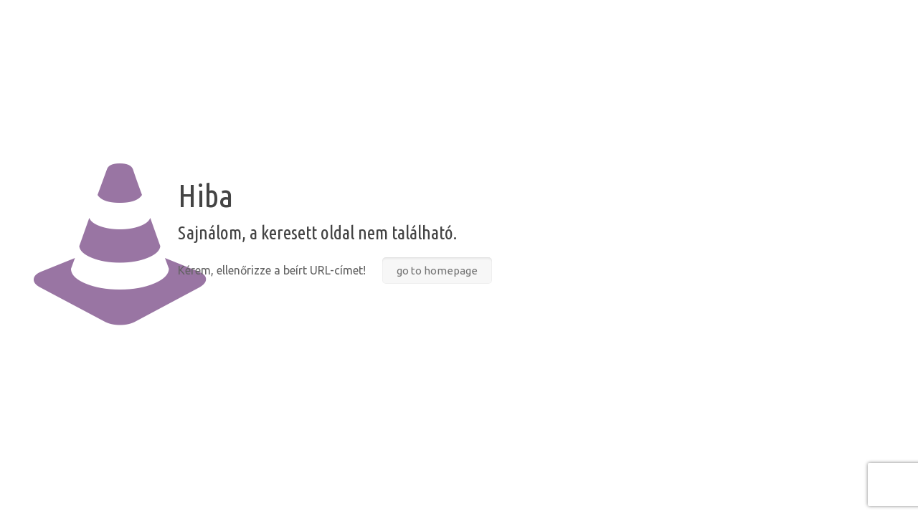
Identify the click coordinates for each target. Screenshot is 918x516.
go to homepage (437, 270)
